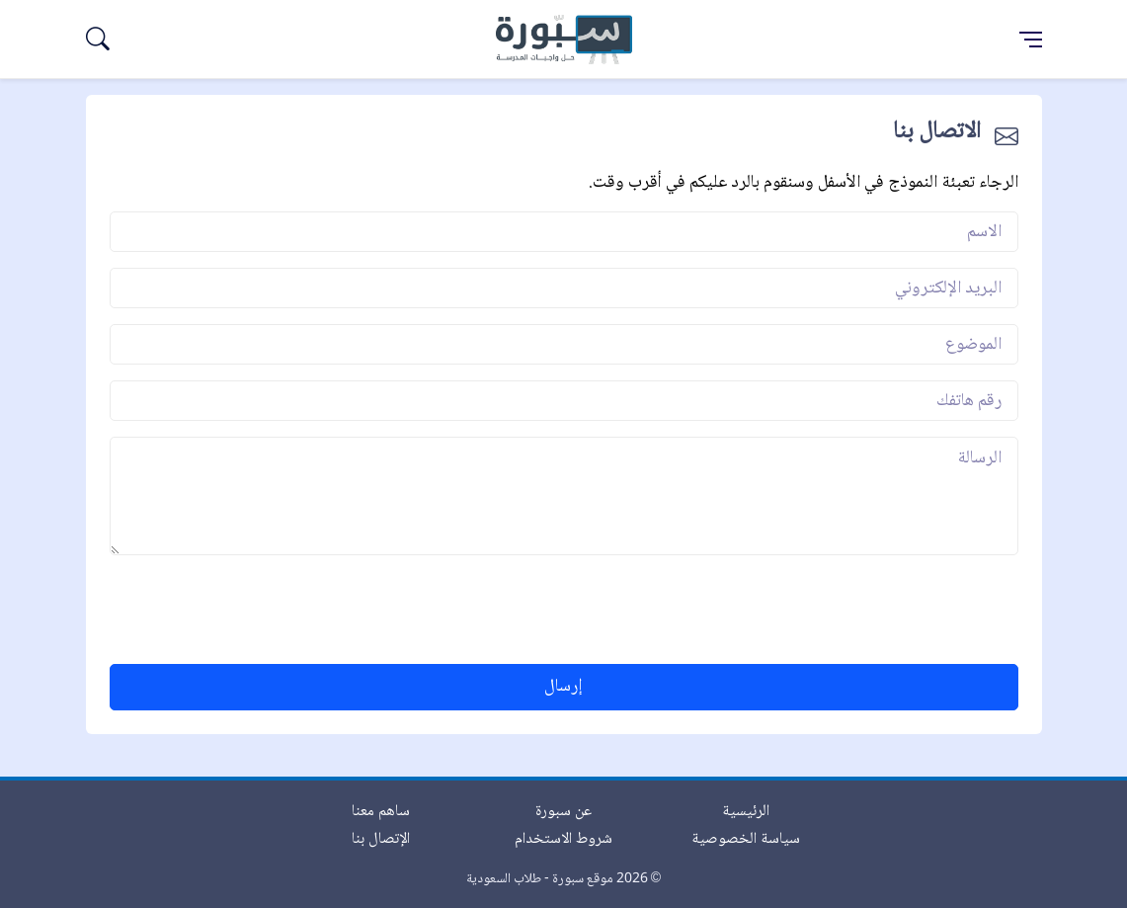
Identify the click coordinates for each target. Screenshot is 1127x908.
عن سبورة (563, 811)
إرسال (563, 687)
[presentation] (868, 609)
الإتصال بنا (381, 839)
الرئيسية (745, 811)
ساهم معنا (381, 811)
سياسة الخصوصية (745, 839)
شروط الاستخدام (563, 839)
